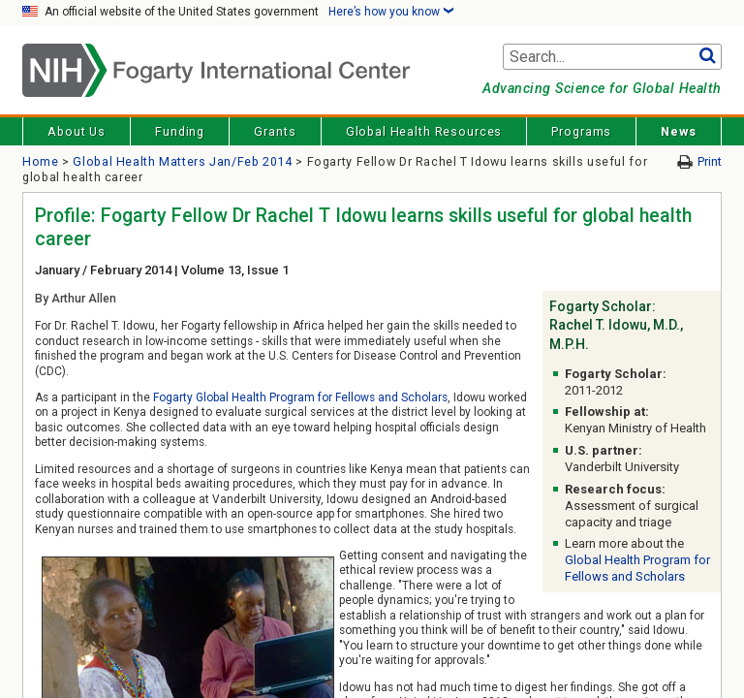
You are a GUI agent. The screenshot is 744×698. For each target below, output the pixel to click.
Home (40, 161)
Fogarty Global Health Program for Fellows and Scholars (300, 397)
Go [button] (707, 57)
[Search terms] (612, 57)
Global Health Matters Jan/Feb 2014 (182, 161)
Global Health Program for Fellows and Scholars (637, 568)
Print (710, 161)
